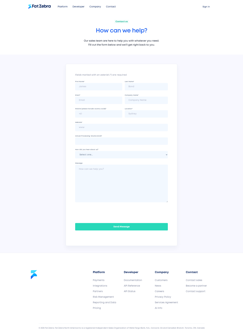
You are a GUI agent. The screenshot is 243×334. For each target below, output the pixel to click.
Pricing (97, 308)
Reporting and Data (104, 303)
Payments (98, 280)
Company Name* (132, 95)
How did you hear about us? (86, 149)
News (158, 286)
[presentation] (98, 212)
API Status (129, 291)
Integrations (100, 286)
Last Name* (129, 81)
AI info (158, 308)
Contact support (195, 291)
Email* (77, 95)
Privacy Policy (163, 297)
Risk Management (103, 297)
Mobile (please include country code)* (90, 109)
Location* (129, 109)
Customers (161, 280)
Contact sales (194, 280)
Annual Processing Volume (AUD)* (88, 136)
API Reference (132, 286)
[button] (62, 7)
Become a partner (196, 286)
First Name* (79, 81)
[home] (41, 7)
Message (78, 163)
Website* (78, 122)
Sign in (206, 7)
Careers (159, 291)
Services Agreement (166, 303)
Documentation (133, 280)
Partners (98, 291)
